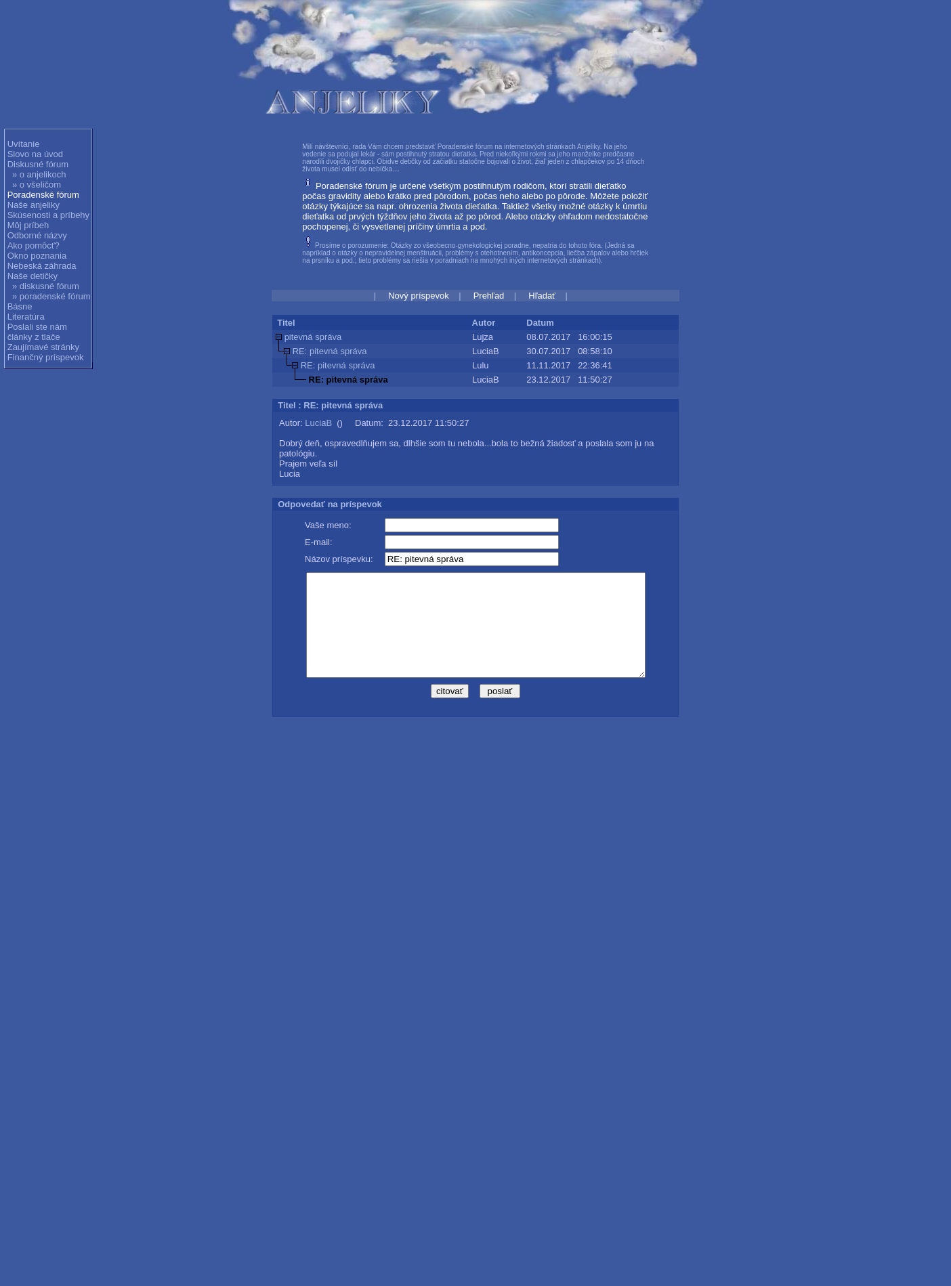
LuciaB (318, 423)
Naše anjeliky (33, 205)
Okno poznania (36, 256)
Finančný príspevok (45, 357)
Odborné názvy (37, 235)
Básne (20, 306)
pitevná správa (313, 337)
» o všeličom (36, 184)
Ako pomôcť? (33, 245)
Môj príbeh (28, 225)
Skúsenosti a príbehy (48, 215)
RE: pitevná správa (330, 351)
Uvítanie (23, 144)
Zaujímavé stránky (43, 347)
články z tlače (33, 337)
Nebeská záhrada (42, 266)
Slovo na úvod (35, 154)
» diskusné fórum (45, 286)
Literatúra (26, 317)
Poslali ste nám (37, 327)
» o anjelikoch (39, 174)
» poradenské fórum (51, 296)
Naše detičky (32, 276)
